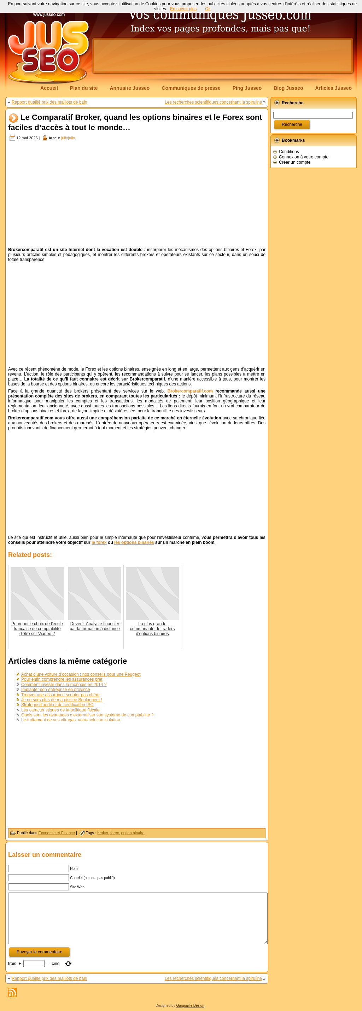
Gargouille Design (190, 1005)
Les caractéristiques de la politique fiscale (60, 710)
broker (102, 833)
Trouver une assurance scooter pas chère (60, 694)
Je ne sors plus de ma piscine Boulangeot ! (61, 699)
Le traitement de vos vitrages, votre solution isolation (70, 719)
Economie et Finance (57, 833)
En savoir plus (183, 8)
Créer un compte (294, 162)
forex (114, 833)
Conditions (289, 151)
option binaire (133, 833)
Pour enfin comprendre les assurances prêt (61, 679)
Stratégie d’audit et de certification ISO (57, 704)
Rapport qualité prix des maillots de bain (49, 102)
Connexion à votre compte (303, 157)
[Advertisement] (222, 55)
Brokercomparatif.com (190, 391)
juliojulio (68, 138)
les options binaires (134, 542)
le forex (99, 542)
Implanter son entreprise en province (55, 689)
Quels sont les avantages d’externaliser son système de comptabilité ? (87, 715)
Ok (207, 8)
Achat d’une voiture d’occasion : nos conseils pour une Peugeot (81, 674)
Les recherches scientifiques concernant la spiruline (213, 102)
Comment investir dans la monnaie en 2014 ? (63, 684)
